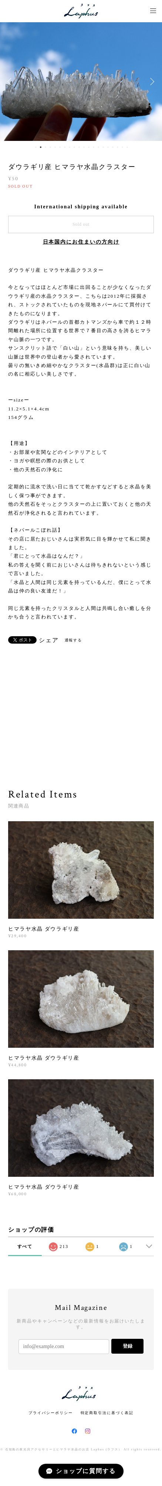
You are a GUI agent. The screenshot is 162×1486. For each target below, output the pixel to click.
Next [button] (151, 81)
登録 (127, 1346)
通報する (73, 640)
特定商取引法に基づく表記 (107, 1413)
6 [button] (60, 147)
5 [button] (55, 147)
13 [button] (93, 147)
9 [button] (74, 147)
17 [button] (113, 147)
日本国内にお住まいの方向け (81, 242)
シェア (49, 640)
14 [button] (98, 147)
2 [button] (40, 147)
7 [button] (64, 147)
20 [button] (127, 147)
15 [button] (103, 147)
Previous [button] (11, 81)
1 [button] (36, 147)
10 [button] (79, 147)
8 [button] (69, 147)
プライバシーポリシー (50, 1413)
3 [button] (45, 147)
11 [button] (84, 147)
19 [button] (122, 147)
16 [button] (108, 147)
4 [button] (50, 147)
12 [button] (89, 147)
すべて (25, 1246)
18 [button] (117, 147)
